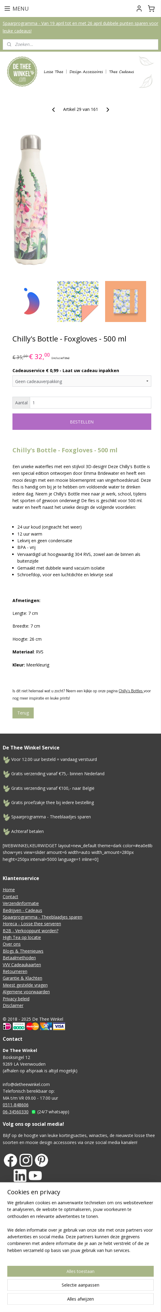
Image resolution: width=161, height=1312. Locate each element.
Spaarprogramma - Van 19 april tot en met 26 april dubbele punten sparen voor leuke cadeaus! (80, 27)
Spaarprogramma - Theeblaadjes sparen (42, 917)
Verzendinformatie (21, 903)
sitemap (142, 1265)
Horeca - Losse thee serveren (32, 924)
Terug (23, 713)
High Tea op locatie (22, 937)
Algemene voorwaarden (26, 992)
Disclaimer (13, 1005)
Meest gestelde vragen (25, 985)
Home (9, 889)
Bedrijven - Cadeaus (22, 910)
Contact (10, 896)
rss (154, 1265)
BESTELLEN (82, 422)
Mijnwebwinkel (111, 1275)
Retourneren (15, 971)
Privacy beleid (16, 999)
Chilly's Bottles (131, 690)
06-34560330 (16, 1112)
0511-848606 (16, 1105)
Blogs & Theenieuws (23, 951)
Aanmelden (19, 1238)
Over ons (12, 944)
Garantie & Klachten (22, 978)
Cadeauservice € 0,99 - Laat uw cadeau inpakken (65, 370)
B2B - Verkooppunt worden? (30, 930)
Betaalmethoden (19, 958)
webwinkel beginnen (58, 1275)
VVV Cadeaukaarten (22, 965)
